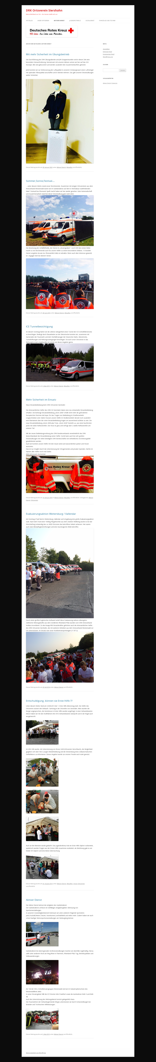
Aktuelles (29, 20)
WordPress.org (108, 57)
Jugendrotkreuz (75, 20)
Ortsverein (34, 500)
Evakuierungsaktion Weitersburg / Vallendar (51, 513)
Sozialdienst (90, 20)
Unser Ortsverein (43, 20)
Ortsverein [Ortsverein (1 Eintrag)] (114, 83)
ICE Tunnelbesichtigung (39, 326)
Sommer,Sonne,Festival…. (40, 180)
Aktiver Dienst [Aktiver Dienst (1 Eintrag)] (107, 83)
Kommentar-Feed (108, 54)
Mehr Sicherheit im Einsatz (41, 399)
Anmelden (106, 49)
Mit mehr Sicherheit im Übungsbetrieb (47, 54)
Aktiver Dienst (59, 20)
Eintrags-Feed (107, 52)
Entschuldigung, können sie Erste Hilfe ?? (49, 700)
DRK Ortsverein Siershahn (44, 10)
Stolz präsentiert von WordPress (36, 1053)
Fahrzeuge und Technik (107, 20)
